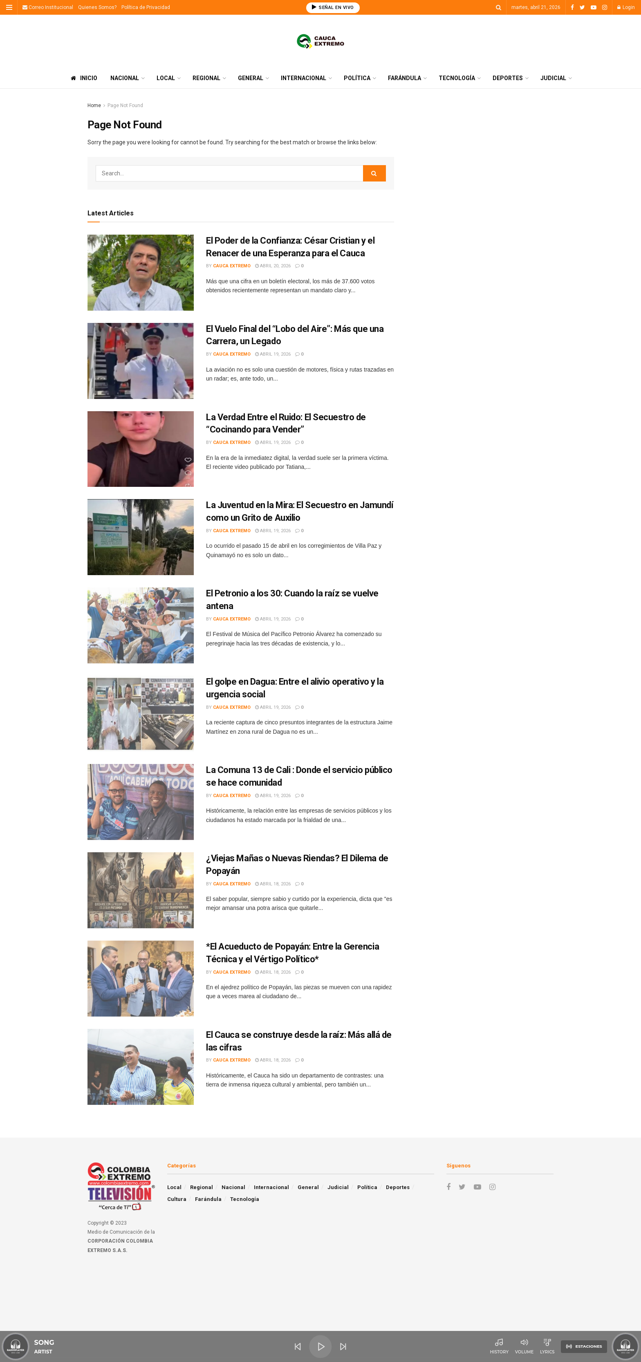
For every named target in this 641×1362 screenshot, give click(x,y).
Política (357, 78)
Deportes (508, 78)
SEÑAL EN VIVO (333, 7)
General (250, 78)
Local (166, 78)
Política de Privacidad (145, 7)
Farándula (404, 78)
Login (626, 7)
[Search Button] (374, 173)
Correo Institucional (47, 7)
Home (94, 105)
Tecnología (457, 78)
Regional (206, 78)
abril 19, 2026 (273, 354)
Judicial (553, 78)
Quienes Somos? (97, 7)
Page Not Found (125, 105)
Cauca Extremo (232, 266)
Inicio (84, 78)
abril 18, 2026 (273, 884)
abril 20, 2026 (273, 266)
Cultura (176, 1199)
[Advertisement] (483, 158)
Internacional (303, 78)
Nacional (124, 78)
